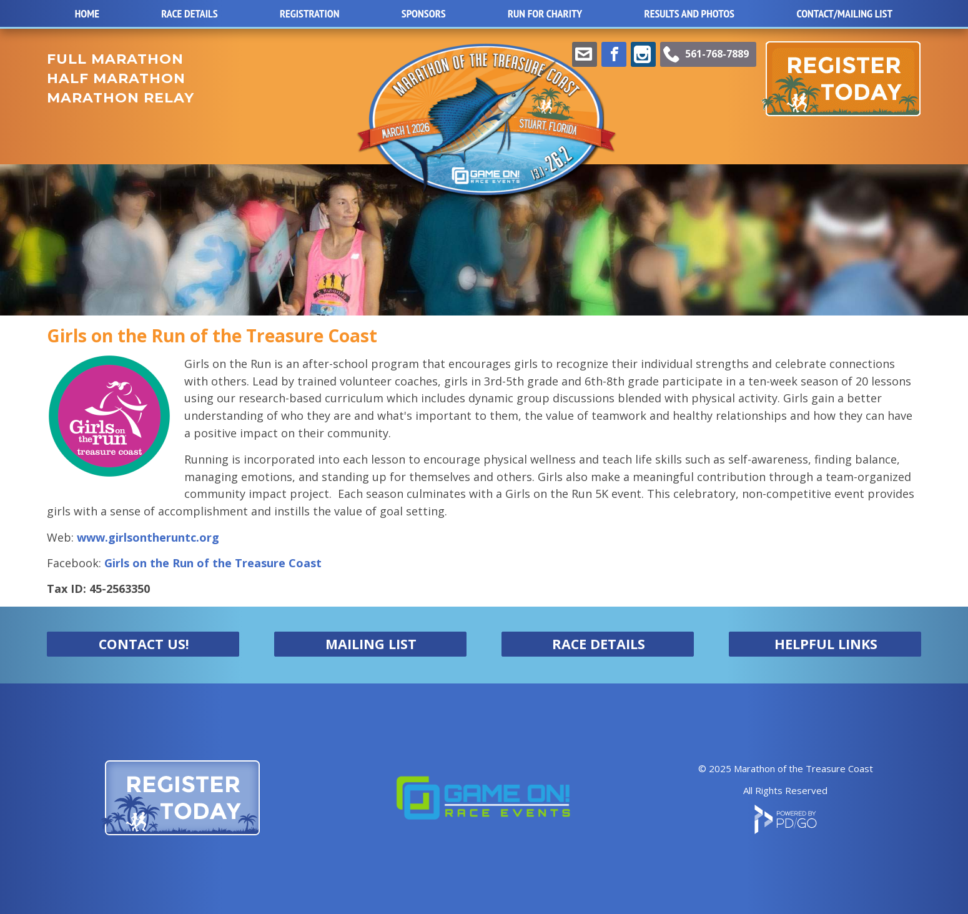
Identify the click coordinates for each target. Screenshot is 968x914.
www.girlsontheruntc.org (148, 537)
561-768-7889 (717, 54)
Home (87, 13)
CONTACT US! (144, 644)
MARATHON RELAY (120, 97)
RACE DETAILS (598, 644)
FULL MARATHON (115, 59)
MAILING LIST (371, 644)
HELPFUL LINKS (825, 644)
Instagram (643, 54)
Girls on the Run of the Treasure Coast (213, 562)
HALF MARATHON (116, 78)
